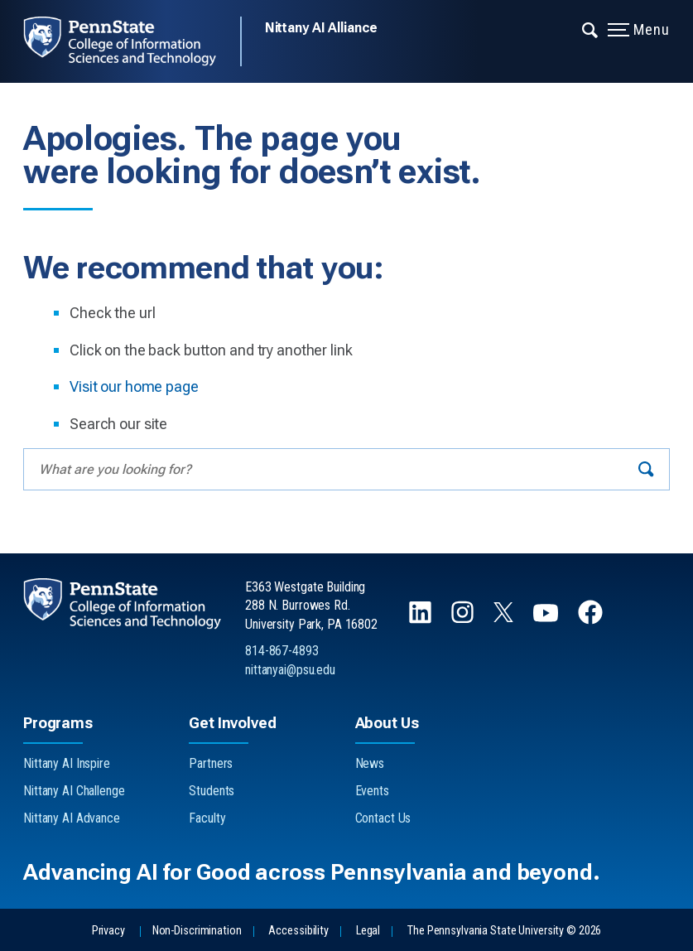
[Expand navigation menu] (590, 29)
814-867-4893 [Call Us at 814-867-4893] (282, 651)
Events (372, 791)
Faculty (207, 818)
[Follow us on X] (505, 617)
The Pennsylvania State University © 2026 (504, 931)
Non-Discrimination (197, 931)
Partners (211, 763)
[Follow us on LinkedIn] (422, 620)
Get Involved (232, 722)
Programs (58, 722)
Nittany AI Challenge (74, 791)
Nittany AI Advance (71, 818)
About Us (387, 722)
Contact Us (383, 818)
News (370, 763)
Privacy (108, 931)
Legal (368, 931)
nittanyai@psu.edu (290, 670)
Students (211, 791)
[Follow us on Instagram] (464, 620)
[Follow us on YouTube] (547, 620)
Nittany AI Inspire (66, 763)
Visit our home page (134, 386)
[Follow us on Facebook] (592, 620)
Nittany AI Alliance (321, 28)
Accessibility (298, 931)
